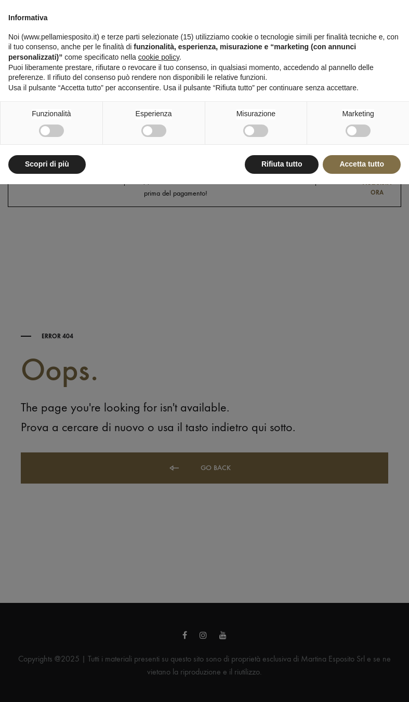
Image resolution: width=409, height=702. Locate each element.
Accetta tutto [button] (361, 164)
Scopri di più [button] (47, 164)
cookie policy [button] (158, 57)
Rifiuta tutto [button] (281, 164)
